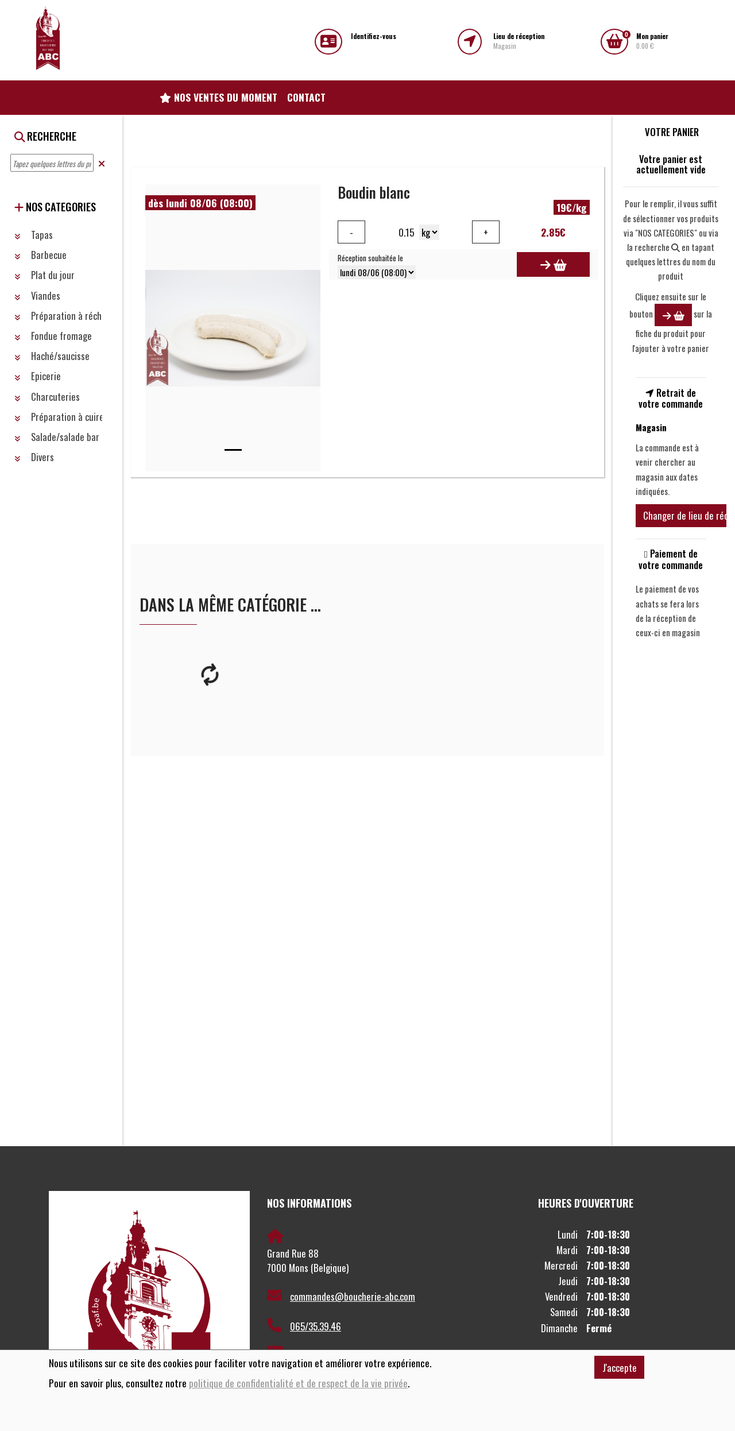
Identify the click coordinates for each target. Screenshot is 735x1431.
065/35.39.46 (304, 1325)
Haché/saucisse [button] (52, 356)
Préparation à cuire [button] (59, 416)
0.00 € (652, 41)
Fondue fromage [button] (53, 335)
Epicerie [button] (37, 376)
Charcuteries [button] (47, 396)
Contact (306, 97)
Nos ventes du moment (218, 97)
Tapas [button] (33, 234)
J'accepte (619, 1367)
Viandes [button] (37, 295)
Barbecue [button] (40, 254)
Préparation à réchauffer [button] (69, 315)
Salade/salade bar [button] (56, 437)
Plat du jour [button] (44, 275)
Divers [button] (34, 457)
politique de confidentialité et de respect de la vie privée (298, 1383)
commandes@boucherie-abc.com (341, 1296)
